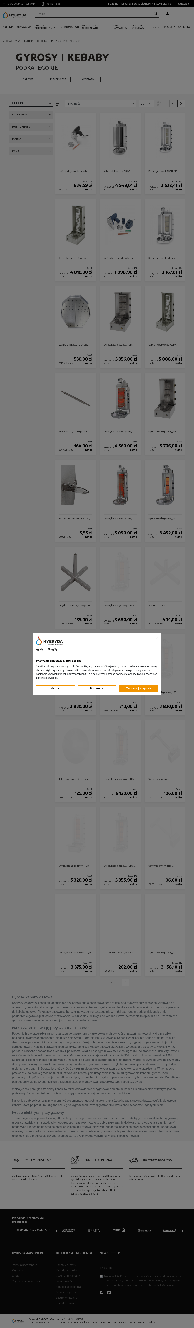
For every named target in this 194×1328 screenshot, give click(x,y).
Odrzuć (55, 688)
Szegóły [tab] (52, 649)
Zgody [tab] (39, 649)
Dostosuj (97, 688)
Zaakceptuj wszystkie (138, 688)
